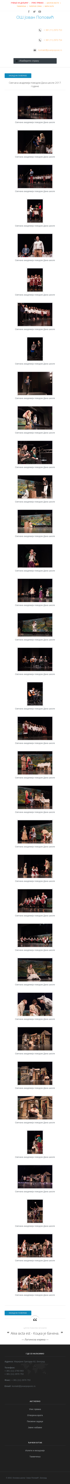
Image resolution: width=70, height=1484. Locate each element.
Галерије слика (35, 6)
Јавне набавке (35, 1427)
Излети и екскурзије (35, 1450)
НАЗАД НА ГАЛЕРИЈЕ (18, 76)
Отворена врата (35, 1415)
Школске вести (53, 3)
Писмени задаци (35, 1421)
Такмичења (21, 6)
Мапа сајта (49, 6)
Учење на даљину (19, 3)
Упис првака (37, 3)
